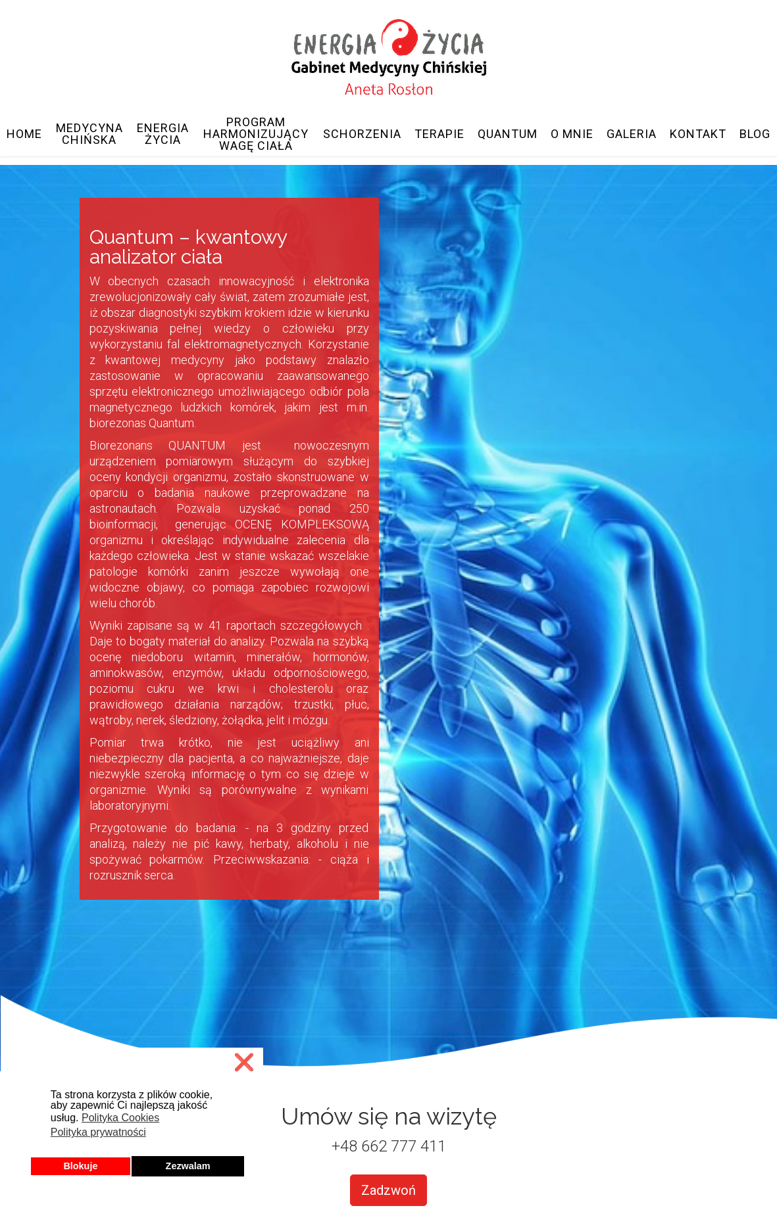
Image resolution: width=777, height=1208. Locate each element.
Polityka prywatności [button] (98, 1132)
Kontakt (698, 134)
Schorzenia (362, 134)
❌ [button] (244, 1062)
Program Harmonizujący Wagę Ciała (256, 134)
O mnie (572, 134)
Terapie (439, 134)
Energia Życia (163, 134)
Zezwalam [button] (188, 1166)
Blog (754, 134)
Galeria (632, 134)
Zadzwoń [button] (388, 1190)
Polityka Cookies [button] (120, 1117)
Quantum (508, 134)
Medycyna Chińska (89, 134)
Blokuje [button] (80, 1166)
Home (24, 134)
